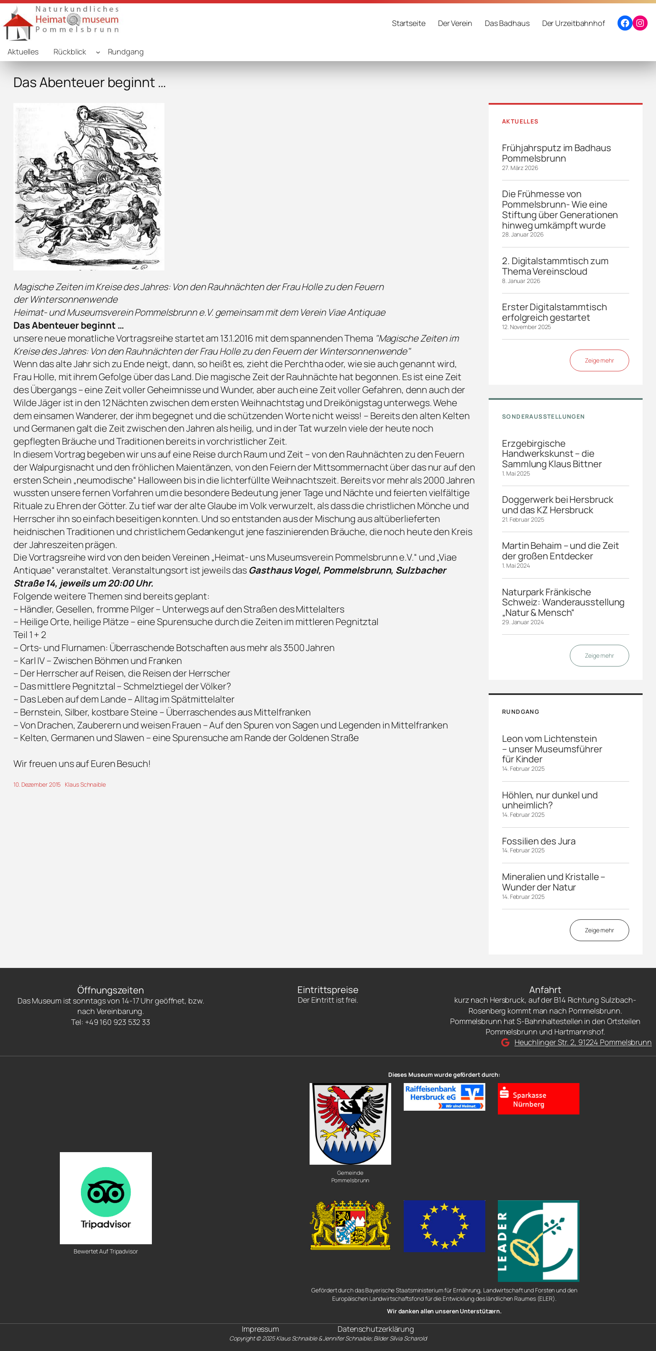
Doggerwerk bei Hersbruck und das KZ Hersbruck (557, 504)
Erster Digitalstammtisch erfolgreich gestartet (554, 312)
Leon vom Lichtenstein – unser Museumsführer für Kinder (552, 748)
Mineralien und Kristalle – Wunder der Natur (553, 882)
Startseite (408, 23)
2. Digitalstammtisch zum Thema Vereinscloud (555, 266)
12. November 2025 (526, 327)
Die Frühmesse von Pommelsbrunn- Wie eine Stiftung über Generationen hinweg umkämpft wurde (560, 209)
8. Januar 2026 (521, 281)
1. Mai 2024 (516, 565)
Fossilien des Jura (539, 841)
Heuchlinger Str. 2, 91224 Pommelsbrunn (583, 1042)
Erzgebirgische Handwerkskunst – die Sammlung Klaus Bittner (552, 453)
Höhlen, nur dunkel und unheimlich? (550, 800)
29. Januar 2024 (523, 622)
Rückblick (70, 51)
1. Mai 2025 (516, 473)
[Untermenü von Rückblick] (98, 52)
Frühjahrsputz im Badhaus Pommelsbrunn (556, 153)
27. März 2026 (520, 168)
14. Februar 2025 (523, 768)
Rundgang (126, 51)
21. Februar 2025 (523, 519)
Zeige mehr (599, 360)
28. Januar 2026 (523, 234)
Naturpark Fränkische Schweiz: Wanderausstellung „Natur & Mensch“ (563, 602)
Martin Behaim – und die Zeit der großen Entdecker (560, 550)
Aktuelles (23, 51)
